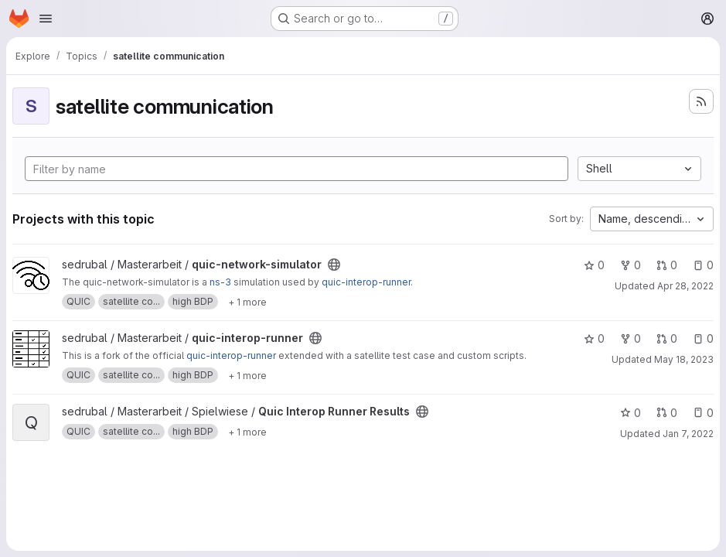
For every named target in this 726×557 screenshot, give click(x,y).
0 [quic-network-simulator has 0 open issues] (703, 265)
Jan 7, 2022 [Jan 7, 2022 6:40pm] (688, 433)
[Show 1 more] (247, 301)
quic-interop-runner (366, 282)
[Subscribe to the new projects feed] (701, 101)
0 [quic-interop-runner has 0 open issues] (703, 338)
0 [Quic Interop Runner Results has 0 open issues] (703, 412)
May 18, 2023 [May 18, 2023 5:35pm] (684, 359)
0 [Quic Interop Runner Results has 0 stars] (630, 412)
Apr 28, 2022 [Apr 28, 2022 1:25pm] (685, 286)
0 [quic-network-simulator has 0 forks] (630, 265)
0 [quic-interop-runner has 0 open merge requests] (666, 338)
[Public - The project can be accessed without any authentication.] (334, 264)
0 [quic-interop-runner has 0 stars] (594, 338)
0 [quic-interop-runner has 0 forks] (630, 338)
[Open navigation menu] (45, 18)
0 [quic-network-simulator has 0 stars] (594, 265)
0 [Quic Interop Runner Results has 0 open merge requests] (666, 412)
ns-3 (220, 282)
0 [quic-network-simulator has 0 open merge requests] (666, 265)
